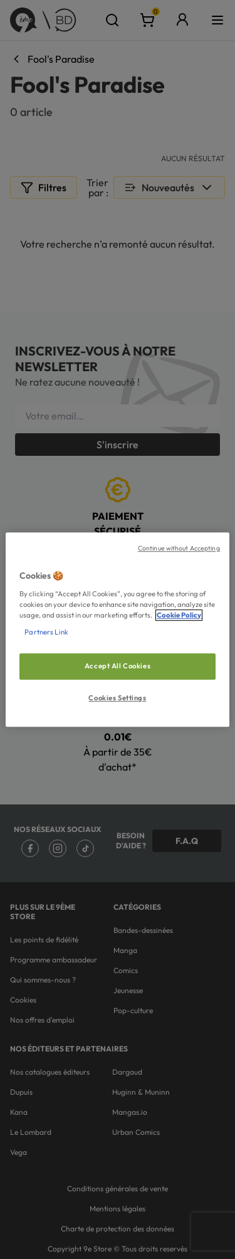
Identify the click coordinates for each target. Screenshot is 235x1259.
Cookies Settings (117, 697)
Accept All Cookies (117, 665)
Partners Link (46, 632)
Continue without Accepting (179, 548)
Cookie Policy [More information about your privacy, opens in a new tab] (179, 615)
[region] (117, 629)
